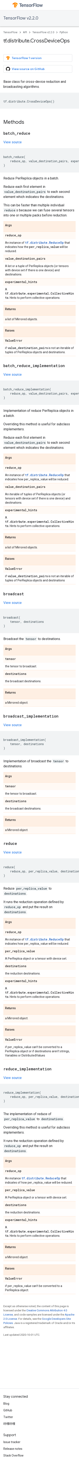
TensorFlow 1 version (24, 58)
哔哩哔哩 (9, 1423)
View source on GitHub (25, 69)
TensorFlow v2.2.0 (20, 18)
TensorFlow (10, 32)
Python (64, 32)
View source (12, 142)
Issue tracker (11, 1442)
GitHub (7, 1410)
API (25, 32)
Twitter (8, 1417)
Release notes (12, 1448)
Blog (6, 1403)
